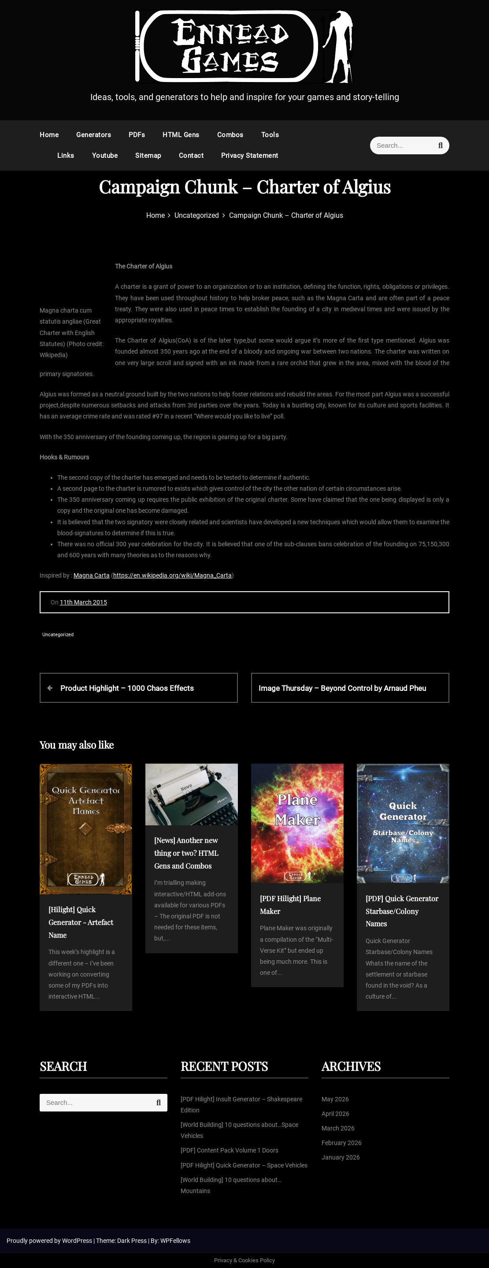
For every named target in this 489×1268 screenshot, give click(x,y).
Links (65, 156)
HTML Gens (181, 135)
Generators (93, 135)
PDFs (137, 135)
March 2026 (338, 1128)
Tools (270, 135)
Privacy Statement (249, 156)
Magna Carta (92, 575)
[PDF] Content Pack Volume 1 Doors (229, 1150)
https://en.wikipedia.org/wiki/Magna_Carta (172, 575)
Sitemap (148, 156)
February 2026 (342, 1142)
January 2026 (341, 1157)
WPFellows (175, 1240)
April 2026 (335, 1113)
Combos (230, 135)
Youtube (105, 156)
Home (49, 135)
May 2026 (335, 1099)
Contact (191, 156)
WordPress (77, 1240)
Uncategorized (58, 635)
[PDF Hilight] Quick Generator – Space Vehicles (244, 1165)
